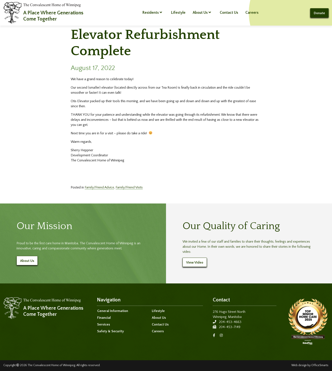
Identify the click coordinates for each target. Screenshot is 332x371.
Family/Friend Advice (99, 187)
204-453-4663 (230, 322)
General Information (112, 311)
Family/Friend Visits (129, 187)
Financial (104, 318)
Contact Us (229, 13)
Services (103, 324)
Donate (319, 13)
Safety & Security (110, 331)
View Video (194, 262)
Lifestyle (178, 13)
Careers (252, 13)
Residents (152, 12)
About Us (202, 12)
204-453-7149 (229, 327)
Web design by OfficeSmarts (309, 365)
